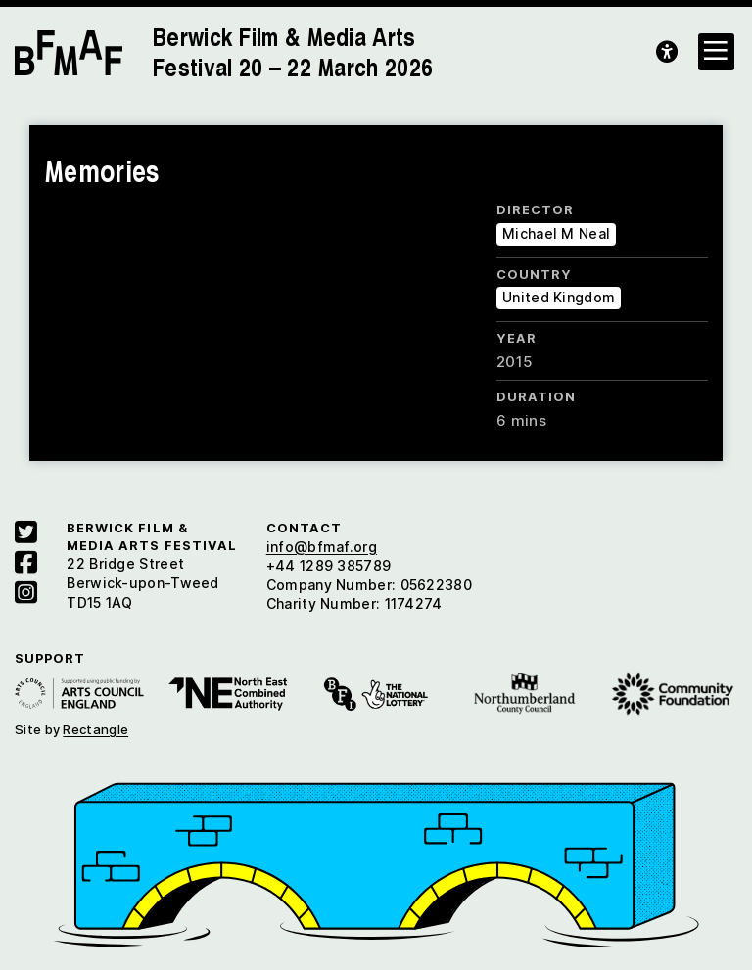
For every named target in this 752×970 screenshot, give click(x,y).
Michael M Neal (556, 233)
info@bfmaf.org (321, 546)
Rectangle (95, 729)
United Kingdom (558, 297)
